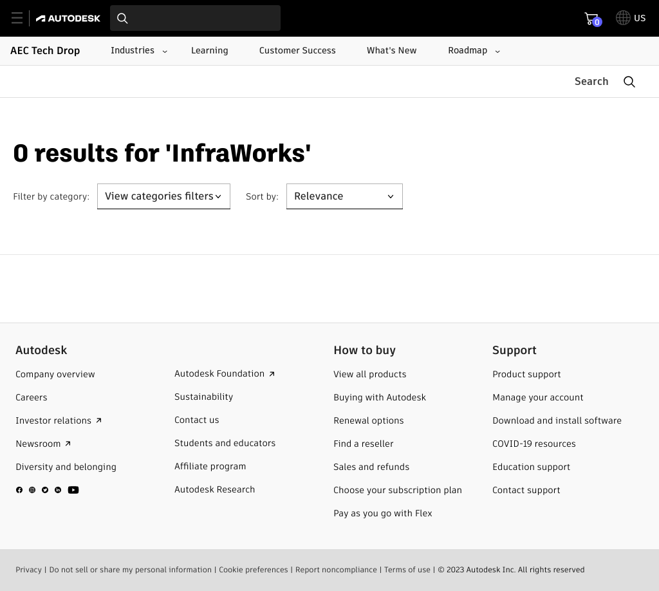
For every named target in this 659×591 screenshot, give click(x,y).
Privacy (28, 569)
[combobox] (195, 18)
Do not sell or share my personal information (130, 569)
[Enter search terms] (195, 18)
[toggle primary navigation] (24, 18)
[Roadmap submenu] (473, 50)
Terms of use (407, 569)
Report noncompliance (336, 569)
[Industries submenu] (137, 50)
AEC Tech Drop (45, 50)
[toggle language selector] (631, 18)
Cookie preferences (253, 569)
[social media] (47, 489)
